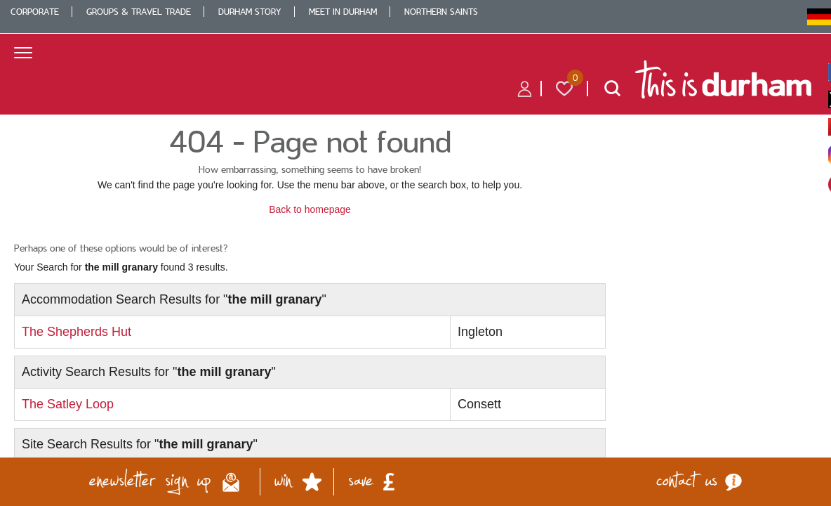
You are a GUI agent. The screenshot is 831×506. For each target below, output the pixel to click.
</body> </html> (415, 253)
